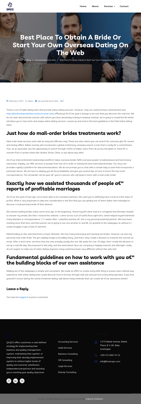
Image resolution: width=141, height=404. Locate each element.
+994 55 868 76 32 (110, 355)
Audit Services (65, 347)
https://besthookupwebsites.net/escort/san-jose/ (30, 113)
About (95, 6)
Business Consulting (68, 353)
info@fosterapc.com (110, 361)
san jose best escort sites (48, 101)
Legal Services (65, 366)
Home (83, 6)
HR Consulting (65, 360)
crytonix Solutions (94, 398)
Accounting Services (68, 341)
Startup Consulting (67, 372)
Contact (124, 6)
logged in (23, 297)
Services (108, 6)
